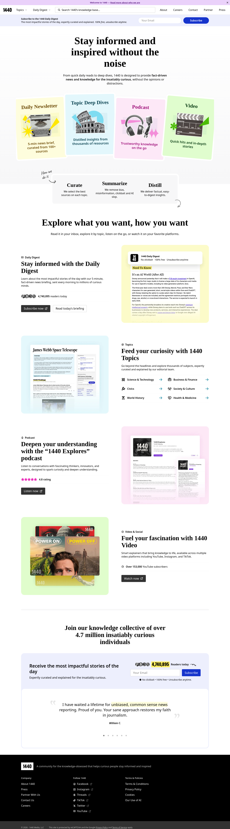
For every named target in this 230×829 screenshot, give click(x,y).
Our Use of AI (133, 800)
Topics (21, 10)
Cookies (130, 795)
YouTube (82, 811)
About (163, 10)
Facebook (82, 784)
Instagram (83, 789)
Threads (82, 795)
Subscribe (191, 673)
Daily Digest (41, 10)
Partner (208, 10)
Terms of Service (119, 827)
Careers (178, 10)
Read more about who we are (125, 2)
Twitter (81, 805)
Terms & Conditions (137, 784)
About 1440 (28, 784)
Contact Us (27, 800)
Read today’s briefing (70, 308)
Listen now (33, 491)
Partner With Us (30, 795)
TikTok (80, 800)
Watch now (133, 578)
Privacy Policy (133, 789)
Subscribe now (36, 308)
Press (222, 10)
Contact (193, 10)
